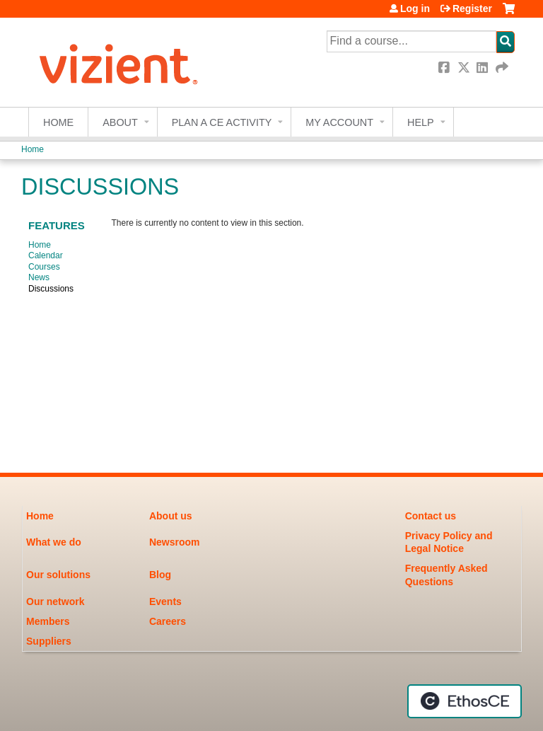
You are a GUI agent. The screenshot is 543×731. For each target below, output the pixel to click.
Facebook (445, 67)
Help (420, 122)
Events (165, 601)
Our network (55, 601)
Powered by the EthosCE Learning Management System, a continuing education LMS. (464, 701)
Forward (503, 67)
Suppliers (48, 641)
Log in (415, 8)
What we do (53, 542)
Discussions (51, 289)
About (120, 122)
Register (472, 8)
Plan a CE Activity (222, 122)
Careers (167, 621)
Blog (160, 574)
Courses (44, 267)
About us (170, 516)
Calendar (45, 255)
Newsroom (174, 542)
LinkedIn (484, 67)
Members (47, 621)
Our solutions (58, 574)
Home (58, 122)
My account (339, 122)
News (38, 277)
